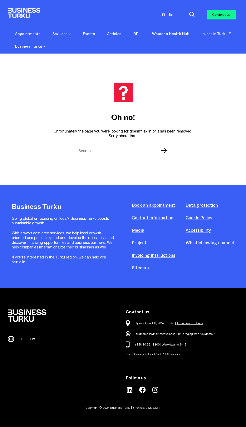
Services (61, 34)
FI (20, 339)
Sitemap (140, 268)
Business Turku (30, 46)
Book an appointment (153, 205)
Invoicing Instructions (153, 255)
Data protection (202, 205)
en (171, 15)
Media (138, 230)
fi (163, 15)
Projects (140, 243)
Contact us (221, 14)
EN (32, 339)
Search (164, 151)
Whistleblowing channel (210, 243)
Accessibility (198, 230)
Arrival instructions (190, 323)
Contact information (152, 218)
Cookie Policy (199, 218)
